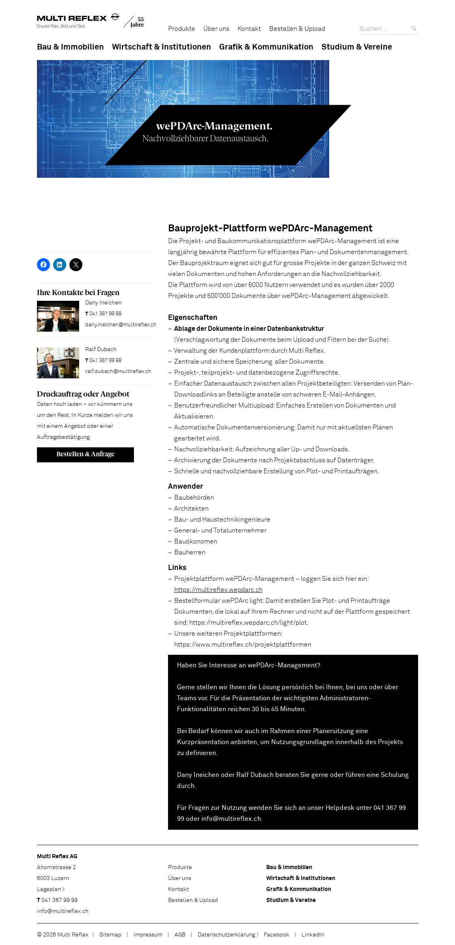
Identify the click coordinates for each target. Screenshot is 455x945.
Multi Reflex (90, 22)
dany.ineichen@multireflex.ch (121, 325)
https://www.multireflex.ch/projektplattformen (242, 644)
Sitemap (110, 935)
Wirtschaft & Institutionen (161, 47)
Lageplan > (51, 889)
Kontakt (249, 29)
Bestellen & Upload (297, 29)
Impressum (148, 935)
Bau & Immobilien (70, 47)
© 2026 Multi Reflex (62, 935)
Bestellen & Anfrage (85, 454)
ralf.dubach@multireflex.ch (118, 371)
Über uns (216, 29)
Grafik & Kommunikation (266, 47)
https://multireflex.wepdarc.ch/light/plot (248, 622)
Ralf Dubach (255, 775)
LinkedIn (313, 935)
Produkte (181, 29)
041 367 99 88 (105, 314)
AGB (180, 935)
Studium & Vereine (356, 47)
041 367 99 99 (59, 900)
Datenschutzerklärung (226, 935)
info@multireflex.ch (230, 819)
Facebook (276, 935)
